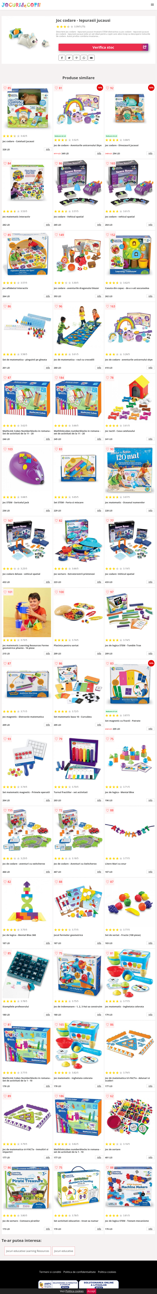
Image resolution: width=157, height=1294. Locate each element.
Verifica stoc (120, 47)
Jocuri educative (63, 1251)
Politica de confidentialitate (79, 1272)
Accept (91, 1291)
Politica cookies (107, 1272)
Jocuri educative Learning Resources (27, 1251)
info (48, 149)
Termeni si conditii (50, 1272)
